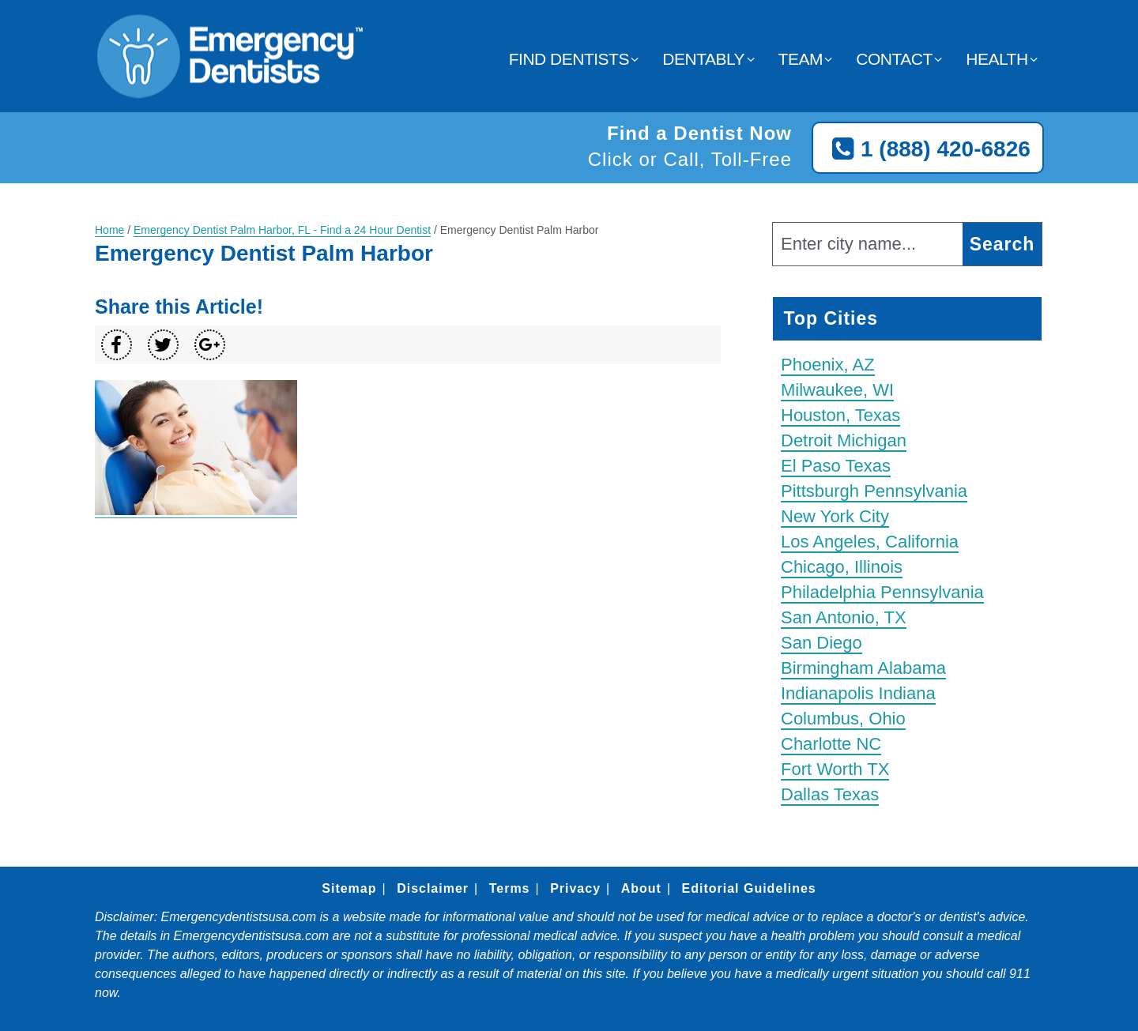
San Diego (821, 643)
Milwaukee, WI (837, 390)
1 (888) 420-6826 (928, 149)
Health (996, 59)
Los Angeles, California (870, 541)
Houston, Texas (840, 415)
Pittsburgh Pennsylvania (874, 491)
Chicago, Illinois (841, 567)
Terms (509, 888)
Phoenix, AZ (828, 364)
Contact (894, 59)
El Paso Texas (836, 466)
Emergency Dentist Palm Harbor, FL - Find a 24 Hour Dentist (282, 230)
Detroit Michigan (843, 440)
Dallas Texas (830, 794)
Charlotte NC (831, 744)
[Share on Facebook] (116, 345)
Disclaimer (433, 888)
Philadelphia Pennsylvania (882, 592)
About (641, 888)
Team (800, 59)
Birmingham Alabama (863, 668)
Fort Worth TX (835, 769)
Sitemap (349, 888)
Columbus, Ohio (843, 718)
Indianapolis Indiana (858, 693)
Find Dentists (569, 59)
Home (109, 230)
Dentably (703, 59)
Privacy (575, 888)
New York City (835, 516)
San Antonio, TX (843, 617)
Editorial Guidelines (748, 888)
